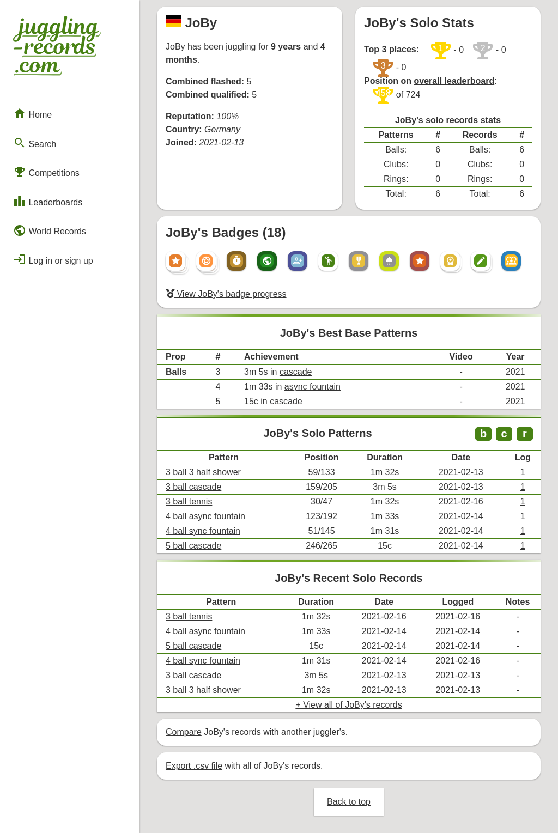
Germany (222, 129)
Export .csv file (194, 765)
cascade (296, 371)
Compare (184, 732)
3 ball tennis (189, 501)
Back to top (349, 801)
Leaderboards (47, 201)
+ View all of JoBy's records (348, 704)
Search (34, 142)
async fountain (312, 386)
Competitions (46, 171)
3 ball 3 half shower (203, 472)
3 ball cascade (193, 486)
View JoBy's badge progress (226, 294)
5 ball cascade (193, 545)
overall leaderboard (454, 81)
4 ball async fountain (205, 516)
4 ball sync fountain (203, 531)
